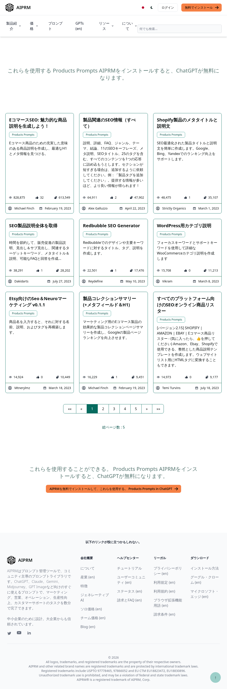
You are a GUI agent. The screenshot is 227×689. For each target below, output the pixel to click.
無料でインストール (202, 7)
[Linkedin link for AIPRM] (30, 633)
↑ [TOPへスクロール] (215, 677)
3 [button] (114, 408)
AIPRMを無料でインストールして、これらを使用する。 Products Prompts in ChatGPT (113, 489)
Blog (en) (87, 626)
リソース (106, 26)
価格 (34, 26)
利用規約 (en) (164, 591)
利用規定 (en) (164, 582)
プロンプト (55, 26)
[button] (69, 408)
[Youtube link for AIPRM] (19, 633)
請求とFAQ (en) (129, 600)
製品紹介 (14, 26)
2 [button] (103, 408)
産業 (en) (87, 577)
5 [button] (136, 408)
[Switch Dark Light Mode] (151, 7)
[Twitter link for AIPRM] (9, 633)
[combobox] (179, 29)
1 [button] (92, 408)
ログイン (168, 7)
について (129, 26)
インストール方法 (204, 568)
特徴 (84, 585)
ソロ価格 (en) (91, 609)
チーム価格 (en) (93, 617)
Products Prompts (23, 135)
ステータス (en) (129, 591)
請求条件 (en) (164, 614)
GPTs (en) (80, 26)
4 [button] (125, 408)
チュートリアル (129, 568)
